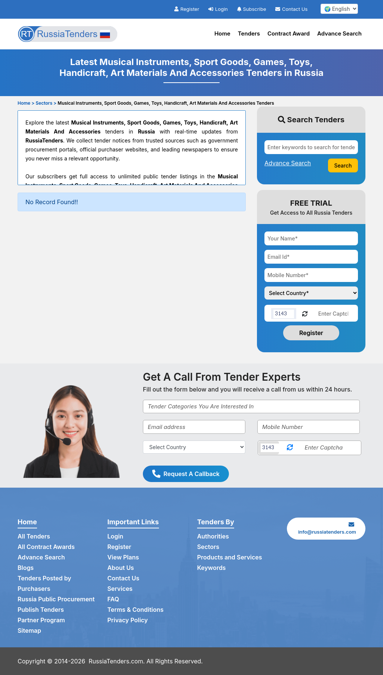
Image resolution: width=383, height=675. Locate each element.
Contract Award (288, 33)
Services (120, 589)
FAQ (113, 599)
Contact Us (291, 9)
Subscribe (251, 9)
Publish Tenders (41, 610)
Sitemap (29, 631)
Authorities (213, 536)
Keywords (211, 568)
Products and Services (229, 557)
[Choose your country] (311, 293)
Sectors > (46, 103)
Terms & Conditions (135, 610)
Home (222, 33)
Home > (26, 103)
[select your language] (339, 9)
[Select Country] (194, 447)
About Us (120, 568)
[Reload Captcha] (305, 313)
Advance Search (339, 33)
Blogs (26, 568)
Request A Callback (186, 474)
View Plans (123, 557)
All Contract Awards (46, 547)
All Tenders (34, 536)
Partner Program (41, 620)
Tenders (249, 33)
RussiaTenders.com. (117, 661)
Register (186, 9)
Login (218, 9)
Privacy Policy (127, 620)
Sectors (208, 547)
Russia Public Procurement (56, 599)
